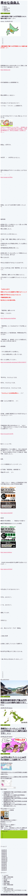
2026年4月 (4, 851)
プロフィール (7, 7)
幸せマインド (7, 878)
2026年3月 (4, 853)
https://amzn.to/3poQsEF (7, 513)
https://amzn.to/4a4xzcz (6, 552)
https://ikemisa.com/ (5, 69)
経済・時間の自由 (5, 13)
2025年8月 (4, 864)
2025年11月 (4, 859)
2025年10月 (4, 861)
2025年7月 (4, 865)
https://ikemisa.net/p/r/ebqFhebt (8, 318)
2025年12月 (4, 857)
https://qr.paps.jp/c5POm (6, 177)
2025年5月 (4, 868)
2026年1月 (4, 856)
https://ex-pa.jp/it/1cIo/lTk (7, 433)
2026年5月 (4, 850)
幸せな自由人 (10, 2)
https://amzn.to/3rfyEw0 (6, 569)
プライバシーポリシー (7, 894)
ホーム (5, 6)
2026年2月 (4, 854)
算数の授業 (7, 881)
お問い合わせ (7, 10)
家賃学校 (6, 9)
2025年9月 (4, 862)
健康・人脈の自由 (8, 877)
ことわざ (6, 875)
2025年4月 (4, 870)
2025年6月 (4, 867)
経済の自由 (7, 883)
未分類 (5, 880)
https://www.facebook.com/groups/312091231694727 (13, 362)
